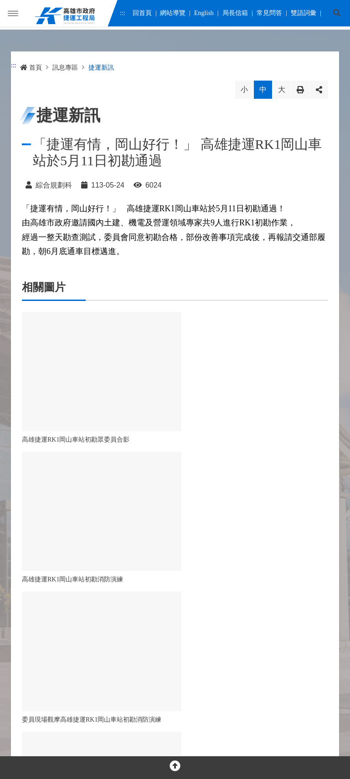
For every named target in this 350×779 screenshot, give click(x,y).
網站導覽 (172, 14)
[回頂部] (175, 767)
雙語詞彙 (303, 14)
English (204, 14)
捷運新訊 (101, 67)
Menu (13, 16)
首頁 (31, 67)
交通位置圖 (167, 668)
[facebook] (28, 639)
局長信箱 (235, 14)
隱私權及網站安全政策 (50, 708)
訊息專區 (65, 67)
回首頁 (141, 14)
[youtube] (67, 639)
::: (122, 14)
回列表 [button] (148, 519)
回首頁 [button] (202, 519)
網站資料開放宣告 (113, 708)
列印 (300, 90)
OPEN (175, 607)
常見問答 (269, 14)
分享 (319, 90)
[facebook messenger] (48, 639)
